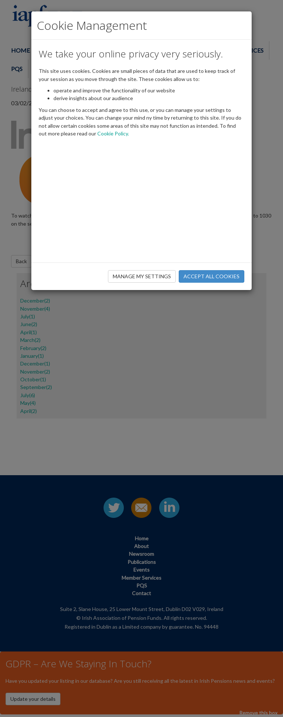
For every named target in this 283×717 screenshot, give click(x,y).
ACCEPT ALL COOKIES (212, 276)
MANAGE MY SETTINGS (142, 276)
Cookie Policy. (113, 133)
